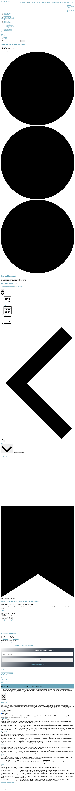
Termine (5, 38)
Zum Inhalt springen (5, 1)
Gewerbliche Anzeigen (9, 27)
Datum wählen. (16, 452)
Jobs (2, 34)
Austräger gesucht (8, 30)
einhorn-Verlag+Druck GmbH (70, 6)
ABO (30, 2)
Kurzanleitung (9, 25)
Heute (2, 443)
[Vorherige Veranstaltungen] (39, 439)
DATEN (46, 2)
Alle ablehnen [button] (18, 693)
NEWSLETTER (24, 2)
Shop (68, 11)
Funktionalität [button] (4, 718)
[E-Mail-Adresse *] (37, 654)
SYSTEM (57, 2)
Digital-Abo (6, 21)
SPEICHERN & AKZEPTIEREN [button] (8, 782)
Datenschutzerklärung (37, 664)
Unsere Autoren (7, 16)
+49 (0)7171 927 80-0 (69, 2)
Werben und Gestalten (6, 33)
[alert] (37, 279)
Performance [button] (4, 731)
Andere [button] (2, 764)
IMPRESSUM (4, 679)
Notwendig (5, 713)
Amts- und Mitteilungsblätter (7, 18)
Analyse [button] (2, 744)
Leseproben (6, 14)
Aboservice (6, 20)
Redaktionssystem (8, 23)
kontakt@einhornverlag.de (7, 619)
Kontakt (5, 37)
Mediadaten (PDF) (8, 29)
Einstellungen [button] (4, 693)
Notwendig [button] (3, 711)
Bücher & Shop (70, 10)
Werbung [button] (3, 754)
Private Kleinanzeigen (9, 26)
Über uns (3, 35)
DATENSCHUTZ (5, 681)
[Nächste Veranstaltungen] (4, 441)
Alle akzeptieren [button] (11, 693)
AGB (2, 682)
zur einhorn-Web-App (9, 22)
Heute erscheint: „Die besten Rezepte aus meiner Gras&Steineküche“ (21, 601)
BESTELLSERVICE (36, 2)
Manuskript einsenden (9, 17)
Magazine (3, 31)
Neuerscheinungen (8, 13)
